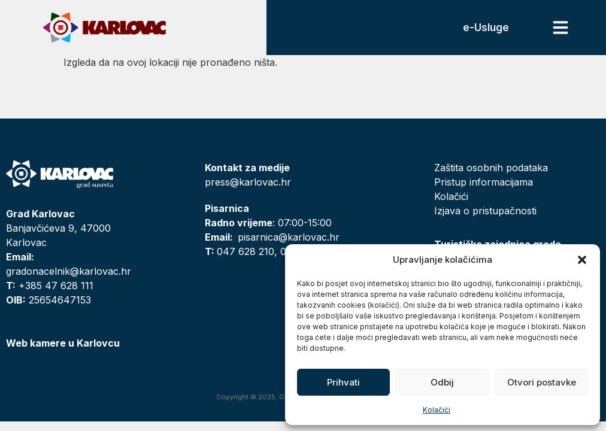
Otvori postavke (541, 382)
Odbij (442, 382)
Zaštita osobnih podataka (491, 168)
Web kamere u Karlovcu (63, 343)
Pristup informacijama (483, 182)
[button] (582, 260)
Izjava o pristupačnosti (485, 211)
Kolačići (436, 409)
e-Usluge (486, 28)
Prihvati (343, 382)
